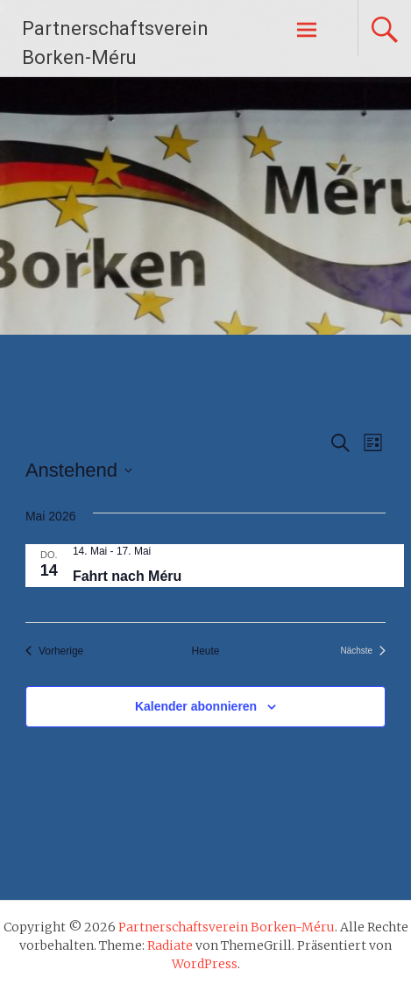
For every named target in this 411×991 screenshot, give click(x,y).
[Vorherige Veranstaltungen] (54, 651)
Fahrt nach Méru (127, 576)
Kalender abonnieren (196, 706)
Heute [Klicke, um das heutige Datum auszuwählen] (205, 651)
